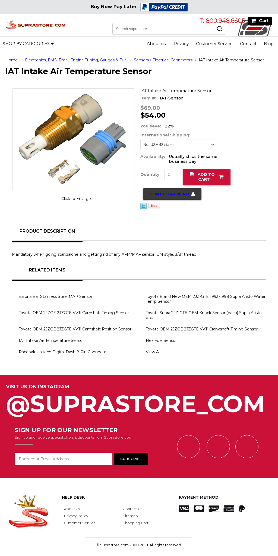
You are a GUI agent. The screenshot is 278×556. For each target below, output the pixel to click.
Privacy (181, 43)
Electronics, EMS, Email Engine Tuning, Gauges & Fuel (76, 60)
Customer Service (214, 43)
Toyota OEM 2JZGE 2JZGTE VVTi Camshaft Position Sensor (75, 329)
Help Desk (73, 497)
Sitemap (130, 516)
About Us (72, 509)
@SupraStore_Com (139, 401)
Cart (264, 20)
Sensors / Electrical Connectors (163, 60)
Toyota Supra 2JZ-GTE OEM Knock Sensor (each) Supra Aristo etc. (204, 315)
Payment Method (199, 497)
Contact (248, 43)
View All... (154, 351)
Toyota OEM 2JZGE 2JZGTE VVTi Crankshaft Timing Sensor (202, 329)
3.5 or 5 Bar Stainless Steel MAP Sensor (55, 296)
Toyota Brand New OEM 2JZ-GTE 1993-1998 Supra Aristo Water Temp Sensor (206, 299)
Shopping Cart (136, 523)
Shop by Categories (26, 43)
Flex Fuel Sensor (161, 340)
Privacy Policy (76, 516)
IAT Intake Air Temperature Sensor (51, 340)
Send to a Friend (169, 194)
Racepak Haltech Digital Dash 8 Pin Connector (63, 351)
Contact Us (132, 509)
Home (11, 60)
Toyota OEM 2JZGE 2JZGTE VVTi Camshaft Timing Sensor (74, 312)
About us (156, 43)
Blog (269, 43)
